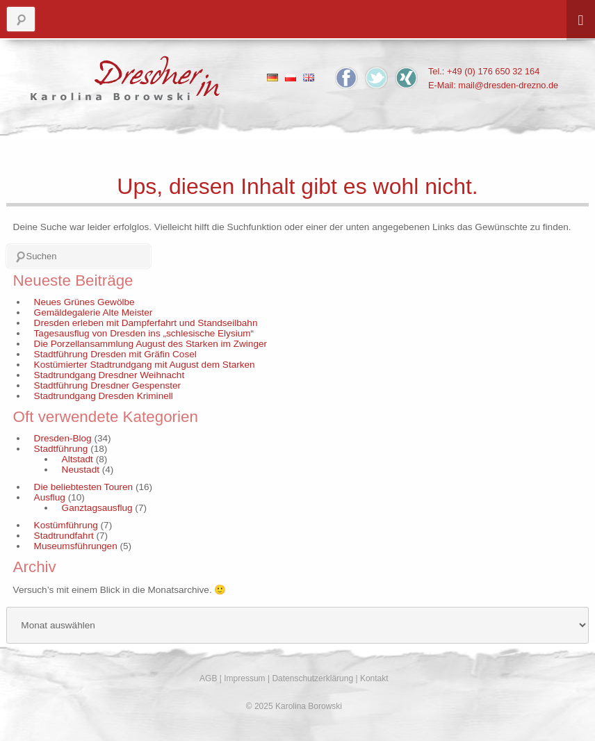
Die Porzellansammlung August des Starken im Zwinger (150, 344)
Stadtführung (61, 448)
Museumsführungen (75, 546)
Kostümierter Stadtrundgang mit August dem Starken (144, 364)
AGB (208, 678)
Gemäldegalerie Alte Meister (93, 312)
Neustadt (80, 469)
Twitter (376, 77)
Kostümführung (66, 525)
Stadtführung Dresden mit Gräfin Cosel (115, 354)
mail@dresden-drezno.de (508, 85)
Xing (406, 77)
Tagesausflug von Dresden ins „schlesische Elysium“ (144, 333)
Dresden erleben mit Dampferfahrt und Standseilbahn (146, 323)
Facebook (346, 77)
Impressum (244, 678)
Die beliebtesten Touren (83, 487)
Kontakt (374, 678)
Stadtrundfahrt (64, 535)
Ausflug (49, 497)
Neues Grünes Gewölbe (84, 302)
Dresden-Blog (63, 438)
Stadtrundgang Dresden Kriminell (103, 396)
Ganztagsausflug (97, 508)
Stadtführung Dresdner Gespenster (107, 385)
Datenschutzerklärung (312, 678)
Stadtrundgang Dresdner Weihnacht (109, 375)
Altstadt (77, 459)
